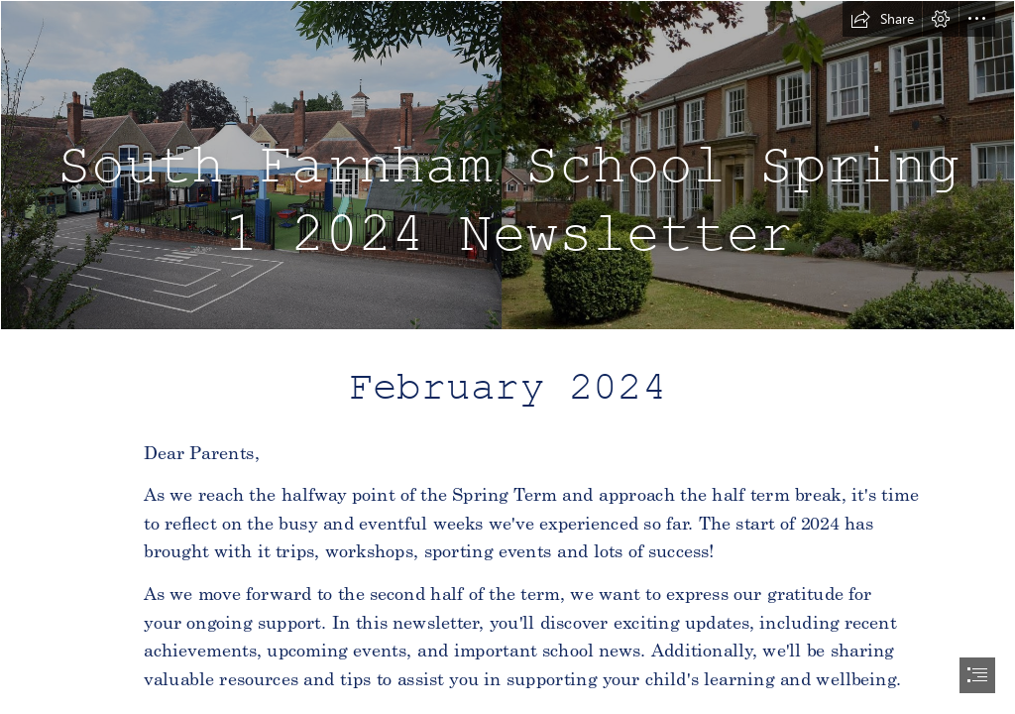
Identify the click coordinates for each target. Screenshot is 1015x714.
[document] (507, 357)
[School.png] (507, 165)
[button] (882, 19)
